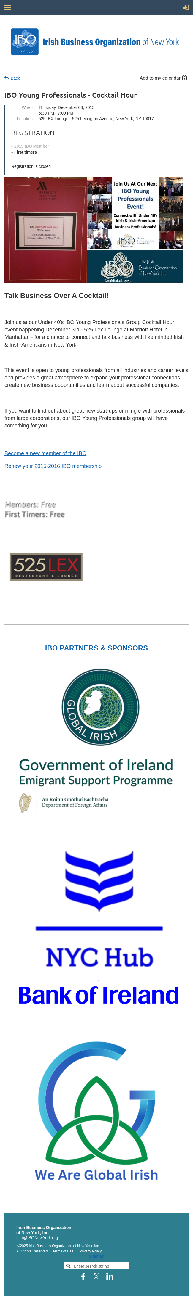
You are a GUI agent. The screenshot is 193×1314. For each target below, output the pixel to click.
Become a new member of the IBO (45, 453)
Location (25, 118)
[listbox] (164, 78)
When (27, 107)
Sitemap (96, 1256)
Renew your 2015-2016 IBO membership (53, 466)
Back (15, 78)
